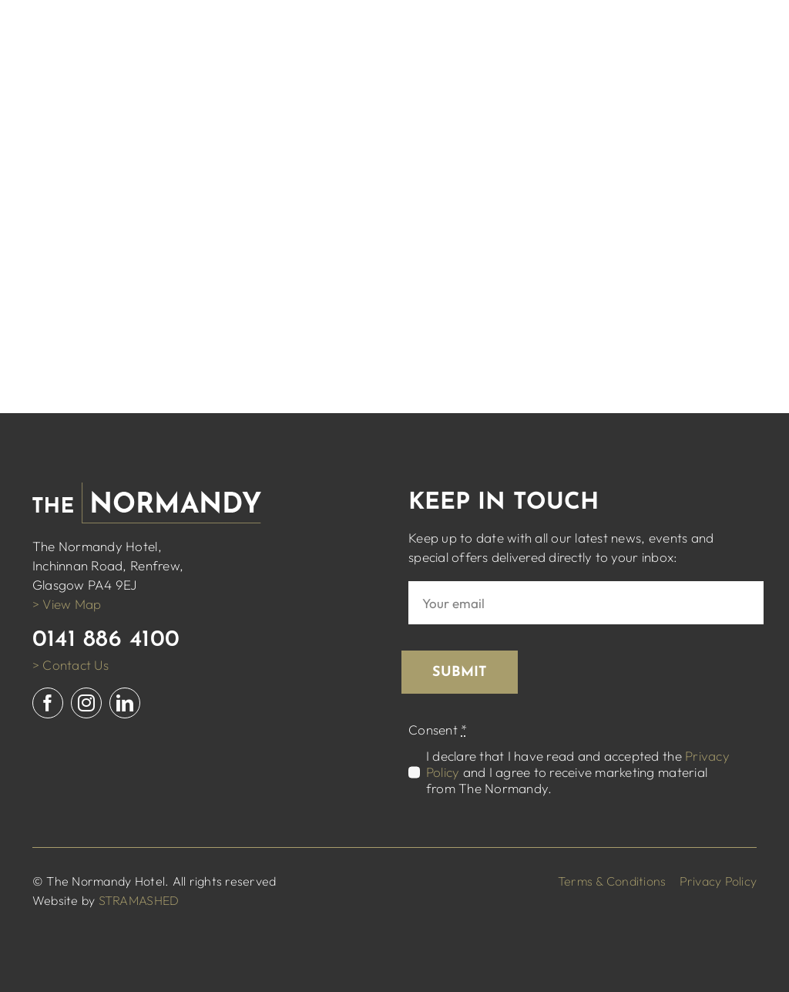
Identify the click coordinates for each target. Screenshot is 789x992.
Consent (437, 729)
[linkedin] (124, 703)
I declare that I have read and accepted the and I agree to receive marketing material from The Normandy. (578, 772)
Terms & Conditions (612, 881)
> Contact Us (70, 665)
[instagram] (86, 703)
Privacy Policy (718, 881)
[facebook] (47, 703)
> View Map (67, 604)
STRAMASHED (139, 900)
